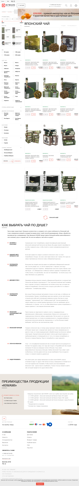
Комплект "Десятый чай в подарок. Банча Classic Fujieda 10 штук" (50, 110)
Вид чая (4, 25)
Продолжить (40, 483)
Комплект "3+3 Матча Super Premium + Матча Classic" (67, 203)
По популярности (72, 25)
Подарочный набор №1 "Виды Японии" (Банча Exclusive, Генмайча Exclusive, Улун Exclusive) (32, 204)
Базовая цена (5, 16)
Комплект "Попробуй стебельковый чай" (66, 156)
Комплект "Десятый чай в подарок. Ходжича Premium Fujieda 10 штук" (50, 63)
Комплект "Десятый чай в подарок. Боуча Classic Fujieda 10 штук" (67, 110)
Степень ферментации (8, 107)
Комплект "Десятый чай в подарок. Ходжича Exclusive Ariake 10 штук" (68, 63)
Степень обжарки (6, 147)
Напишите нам (6, 458)
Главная (4, 11)
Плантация (5, 137)
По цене (63, 25)
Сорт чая (4, 60)
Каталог (10, 11)
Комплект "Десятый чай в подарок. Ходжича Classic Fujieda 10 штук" (32, 157)
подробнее (20, 480)
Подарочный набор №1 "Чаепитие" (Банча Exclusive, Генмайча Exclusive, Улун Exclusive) (51, 204)
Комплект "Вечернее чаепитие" (48, 156)
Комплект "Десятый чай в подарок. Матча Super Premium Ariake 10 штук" (32, 63)
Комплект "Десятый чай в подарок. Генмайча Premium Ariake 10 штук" (33, 110)
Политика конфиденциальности (12, 478)
